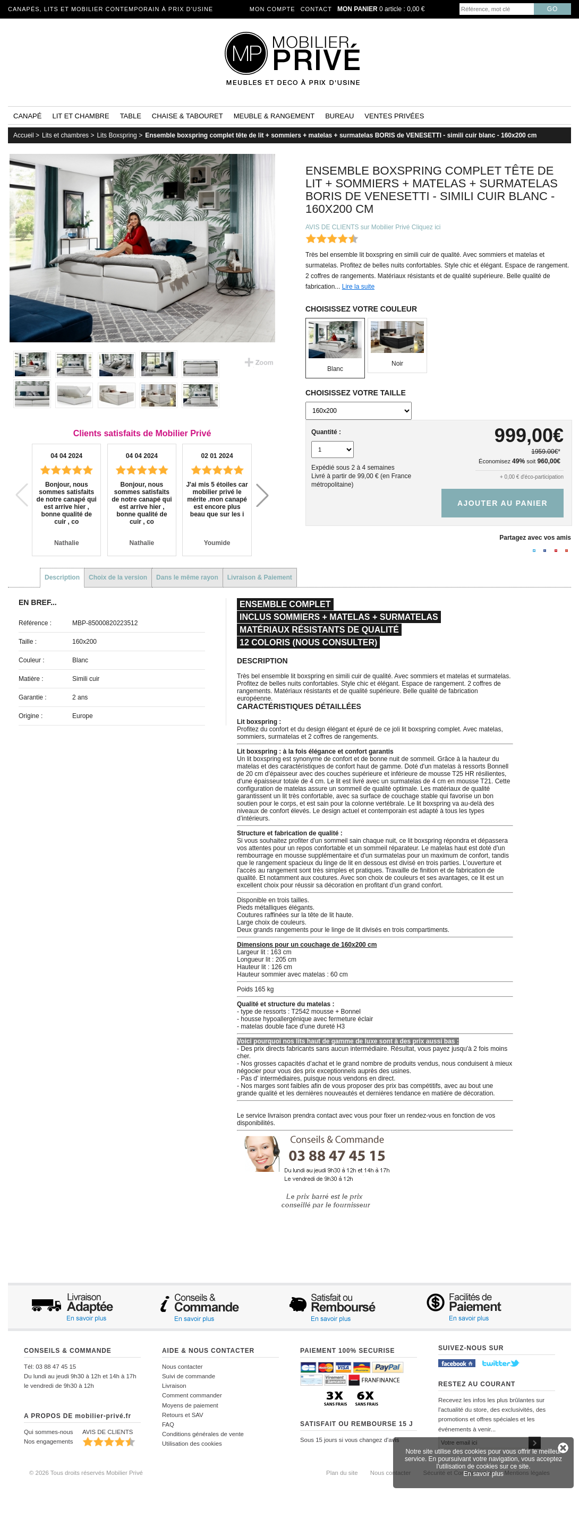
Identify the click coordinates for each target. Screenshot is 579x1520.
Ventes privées (394, 116)
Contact (316, 9)
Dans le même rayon (187, 577)
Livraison (174, 1386)
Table (130, 116)
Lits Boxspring (117, 135)
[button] (262, 495)
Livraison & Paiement (259, 577)
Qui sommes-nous (48, 1432)
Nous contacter (182, 1366)
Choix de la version (118, 577)
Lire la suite (358, 286)
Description (62, 577)
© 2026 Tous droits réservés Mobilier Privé (86, 1473)
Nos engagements (48, 1441)
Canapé (27, 116)
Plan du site (342, 1473)
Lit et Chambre (80, 116)
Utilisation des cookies (192, 1443)
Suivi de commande (188, 1376)
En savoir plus (483, 1474)
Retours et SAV (182, 1415)
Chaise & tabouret (187, 116)
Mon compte (272, 9)
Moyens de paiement (190, 1405)
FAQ (168, 1424)
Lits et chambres (65, 135)
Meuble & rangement (274, 116)
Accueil (23, 135)
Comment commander (192, 1395)
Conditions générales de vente (203, 1434)
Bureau (339, 116)
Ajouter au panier (502, 503)
